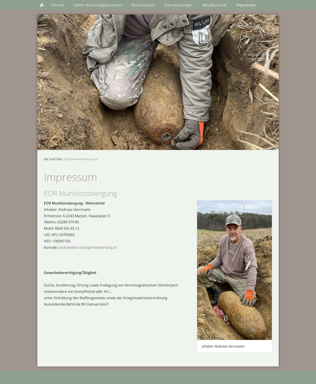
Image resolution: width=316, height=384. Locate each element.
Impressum (89, 159)
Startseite (71, 159)
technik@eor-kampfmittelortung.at (88, 247)
